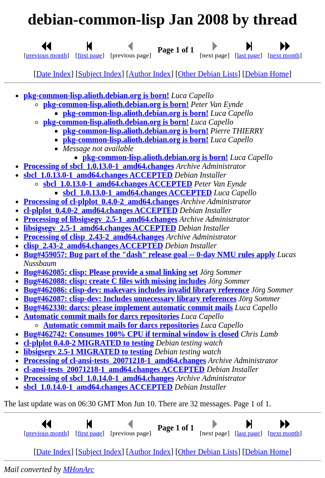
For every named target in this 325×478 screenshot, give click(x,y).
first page (90, 55)
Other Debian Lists (208, 74)
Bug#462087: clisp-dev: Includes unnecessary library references (130, 298)
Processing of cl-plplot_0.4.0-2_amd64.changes (101, 201)
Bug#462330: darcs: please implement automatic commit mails (128, 307)
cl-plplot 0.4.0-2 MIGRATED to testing (89, 343)
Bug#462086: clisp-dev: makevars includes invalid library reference (136, 290)
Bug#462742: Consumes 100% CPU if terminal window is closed (131, 334)
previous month (46, 55)
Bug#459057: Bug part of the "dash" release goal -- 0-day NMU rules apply (149, 254)
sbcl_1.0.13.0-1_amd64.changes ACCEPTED (98, 175)
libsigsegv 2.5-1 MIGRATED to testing (88, 351)
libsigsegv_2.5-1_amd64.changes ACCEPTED (100, 228)
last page (248, 55)
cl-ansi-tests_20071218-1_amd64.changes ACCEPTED (114, 369)
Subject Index (99, 74)
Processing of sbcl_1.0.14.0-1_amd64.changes (99, 378)
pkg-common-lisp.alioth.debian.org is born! (96, 95)
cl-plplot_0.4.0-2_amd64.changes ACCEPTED (101, 210)
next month (284, 55)
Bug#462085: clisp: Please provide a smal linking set (111, 272)
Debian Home (267, 74)
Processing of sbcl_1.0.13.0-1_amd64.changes (99, 166)
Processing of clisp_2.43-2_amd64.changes (94, 237)
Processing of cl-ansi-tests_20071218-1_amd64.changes (115, 360)
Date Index (53, 74)
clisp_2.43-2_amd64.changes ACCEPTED (93, 245)
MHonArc (78, 469)
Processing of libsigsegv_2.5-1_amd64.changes (100, 219)
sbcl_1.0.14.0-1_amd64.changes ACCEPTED (98, 387)
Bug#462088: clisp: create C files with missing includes (115, 281)
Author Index (150, 74)
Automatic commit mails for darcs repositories (101, 316)
